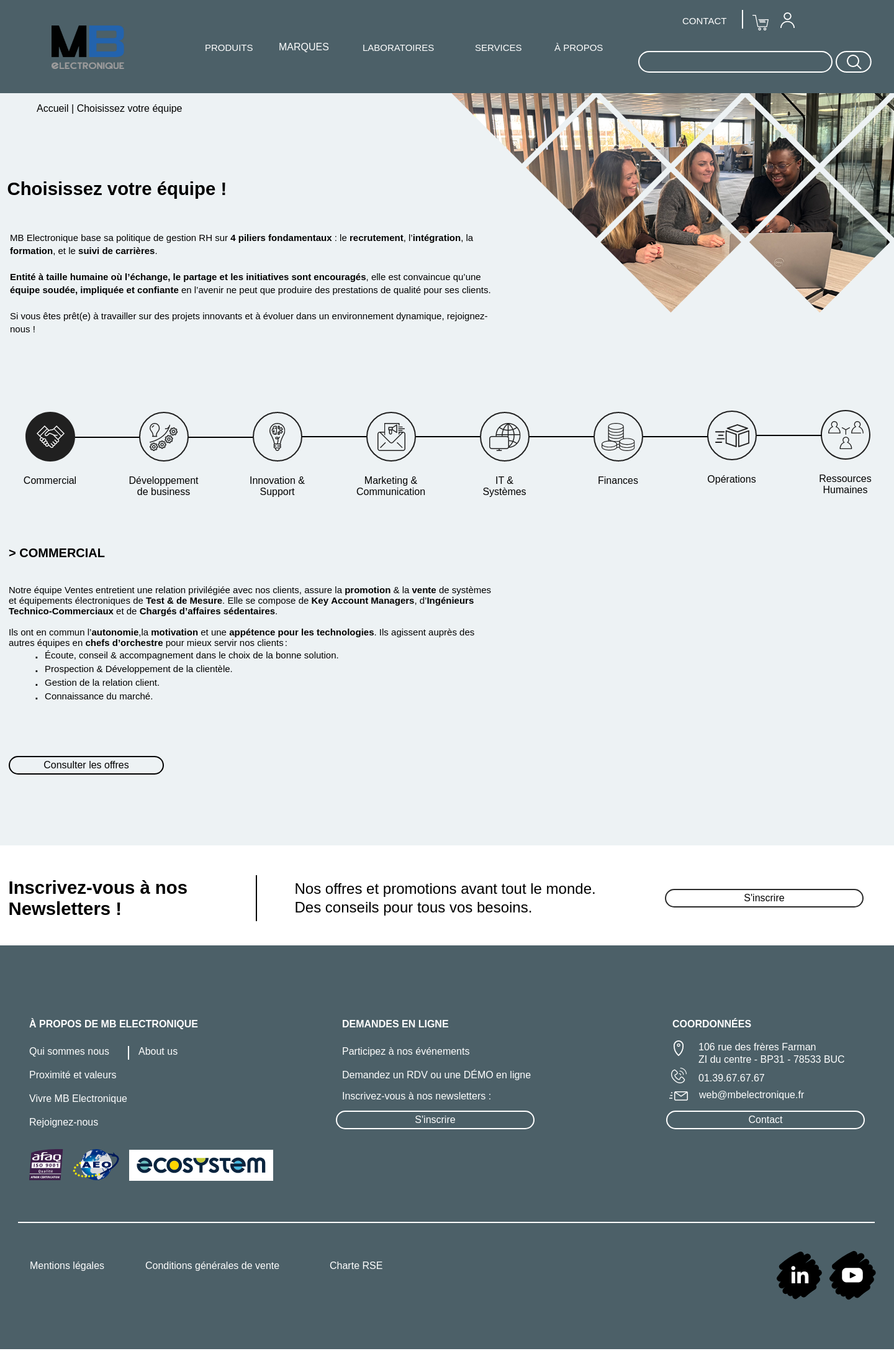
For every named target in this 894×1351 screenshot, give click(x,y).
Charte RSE (356, 1265)
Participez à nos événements (405, 1051)
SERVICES (498, 47)
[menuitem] (787, 20)
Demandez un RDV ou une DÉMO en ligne (436, 1075)
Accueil (54, 108)
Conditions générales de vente (212, 1265)
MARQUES (304, 47)
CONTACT (704, 21)
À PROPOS (578, 47)
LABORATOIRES (398, 47)
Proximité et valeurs (73, 1075)
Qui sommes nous (69, 1051)
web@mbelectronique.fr (751, 1094)
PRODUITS (229, 47)
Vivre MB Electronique (78, 1098)
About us (158, 1051)
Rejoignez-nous (63, 1122)
